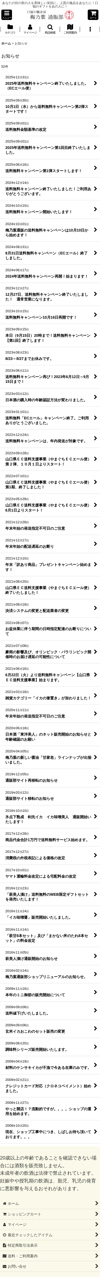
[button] (6, 15)
